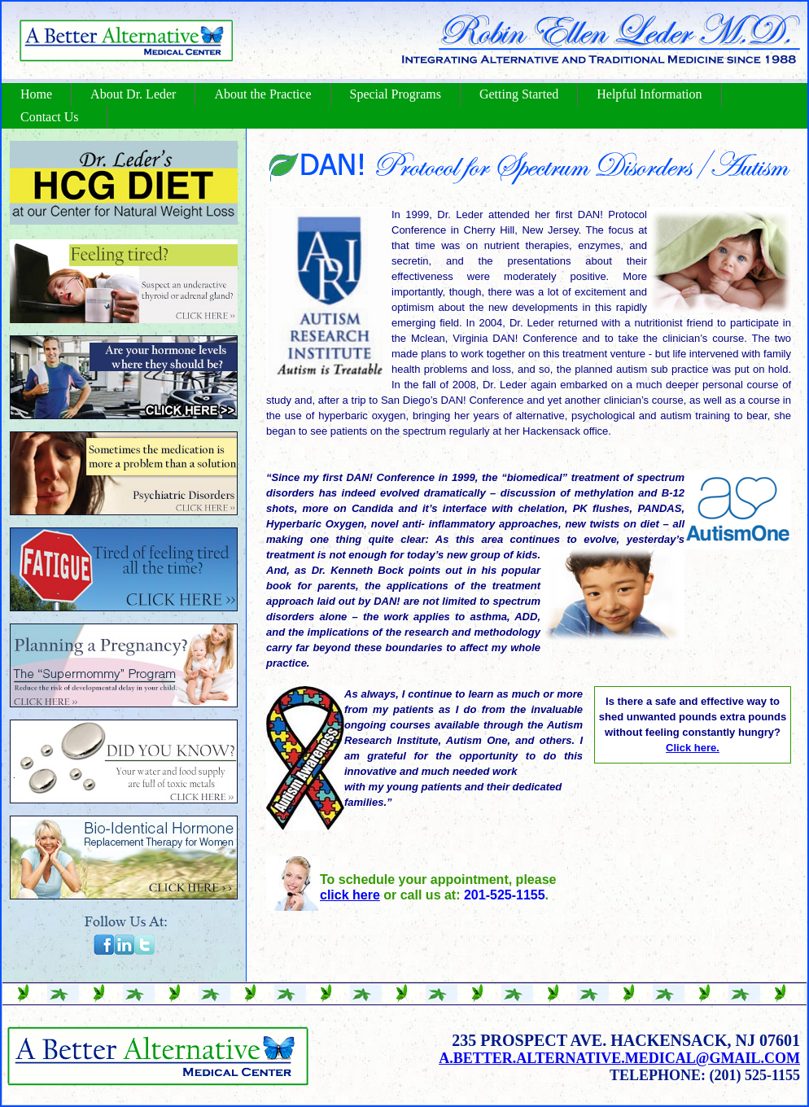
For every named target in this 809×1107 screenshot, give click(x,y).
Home (36, 94)
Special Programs (395, 94)
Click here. (692, 748)
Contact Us (49, 117)
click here (350, 895)
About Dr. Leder (133, 94)
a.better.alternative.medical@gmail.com (619, 1058)
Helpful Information (649, 94)
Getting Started (518, 94)
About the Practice (262, 94)
